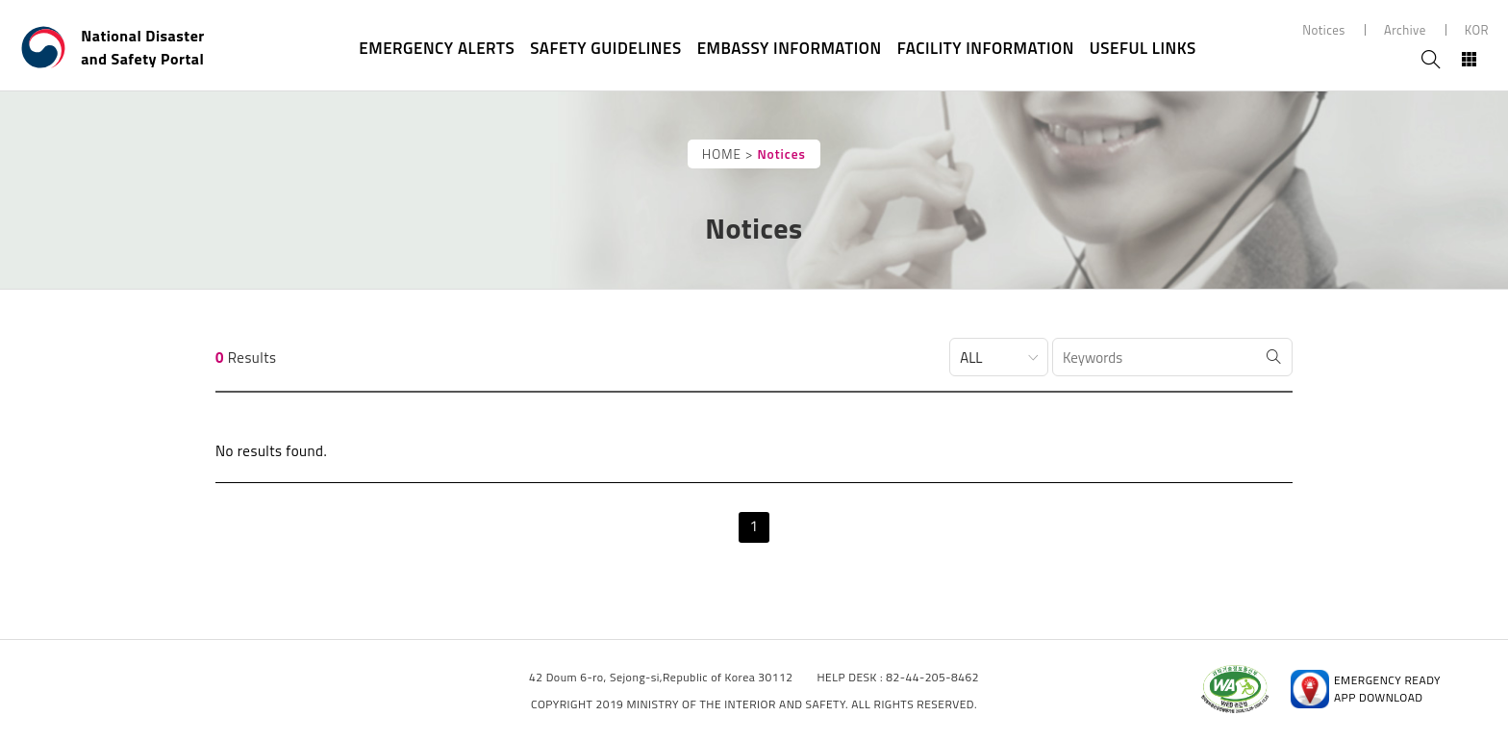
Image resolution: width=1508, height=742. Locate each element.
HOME (721, 154)
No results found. (271, 451)
